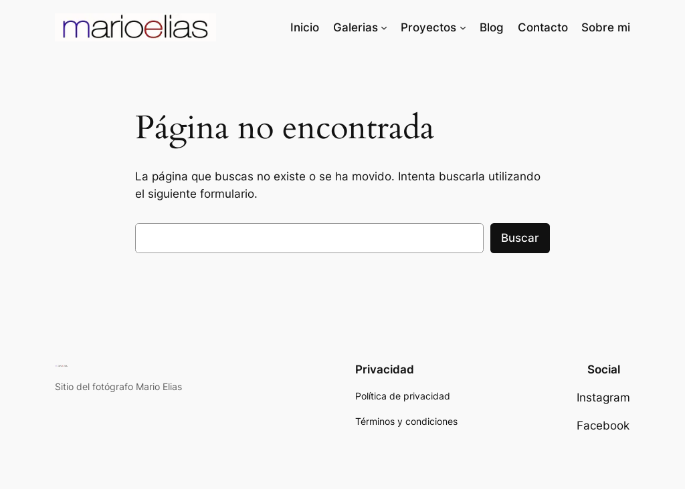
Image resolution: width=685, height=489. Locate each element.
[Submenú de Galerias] (384, 27)
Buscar (520, 237)
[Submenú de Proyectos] (463, 27)
